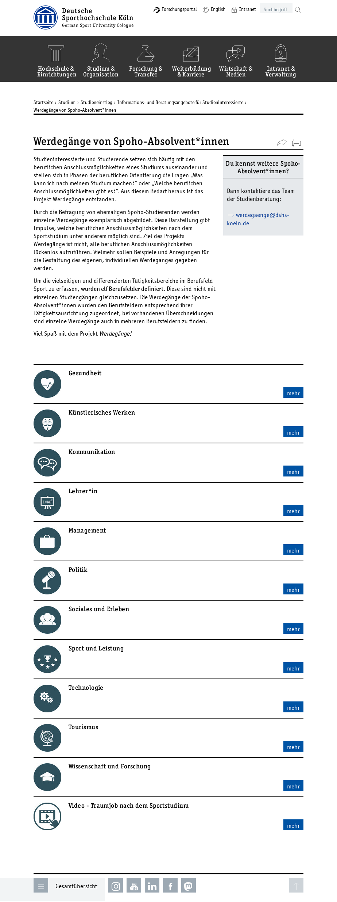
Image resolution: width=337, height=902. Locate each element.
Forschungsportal (179, 9)
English (218, 9)
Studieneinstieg (96, 102)
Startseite (43, 102)
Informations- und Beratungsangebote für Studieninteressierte (180, 102)
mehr (293, 393)
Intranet (247, 9)
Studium (66, 102)
